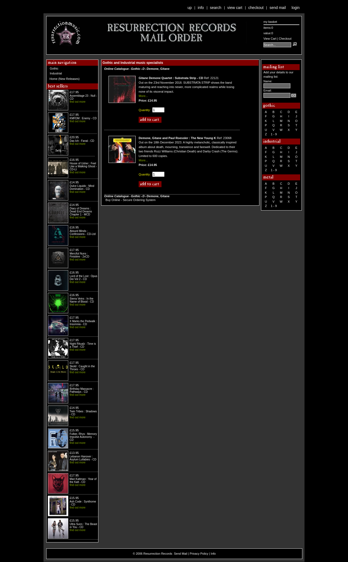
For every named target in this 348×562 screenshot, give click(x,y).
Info (201, 7)
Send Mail (277, 7)
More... (143, 96)
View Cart (234, 7)
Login (295, 7)
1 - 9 (274, 134)
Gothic (54, 68)
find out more (77, 101)
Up (190, 7)
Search (215, 7)
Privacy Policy (199, 553)
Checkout (255, 7)
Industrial (56, 73)
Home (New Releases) (64, 78)
